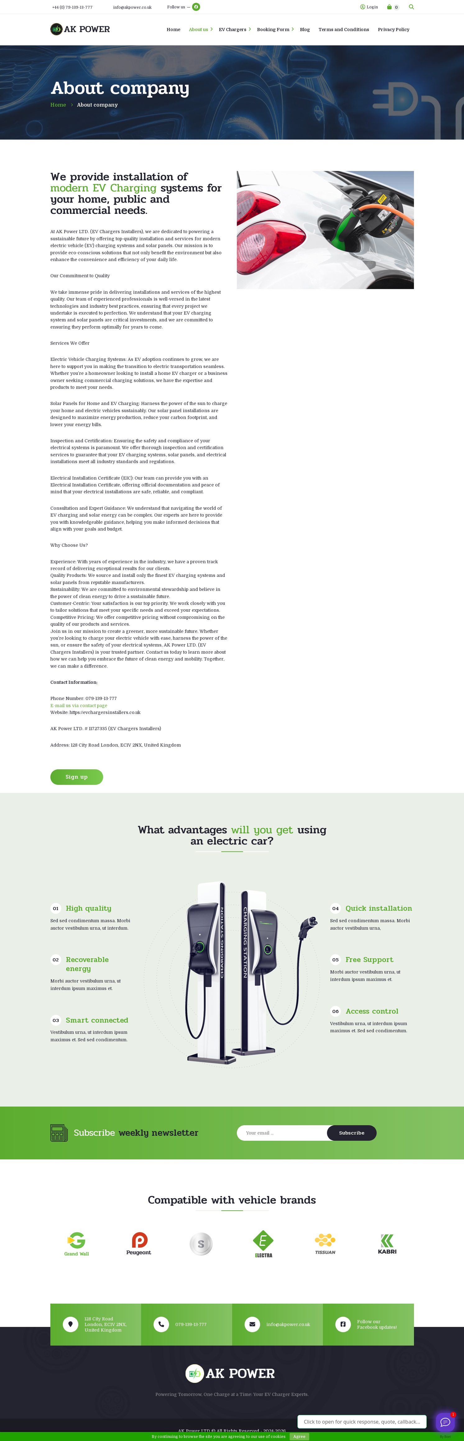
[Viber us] (445, 1422)
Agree (299, 1436)
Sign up (77, 776)
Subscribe (352, 1133)
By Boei (445, 1436)
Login (369, 7)
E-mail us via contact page (78, 705)
